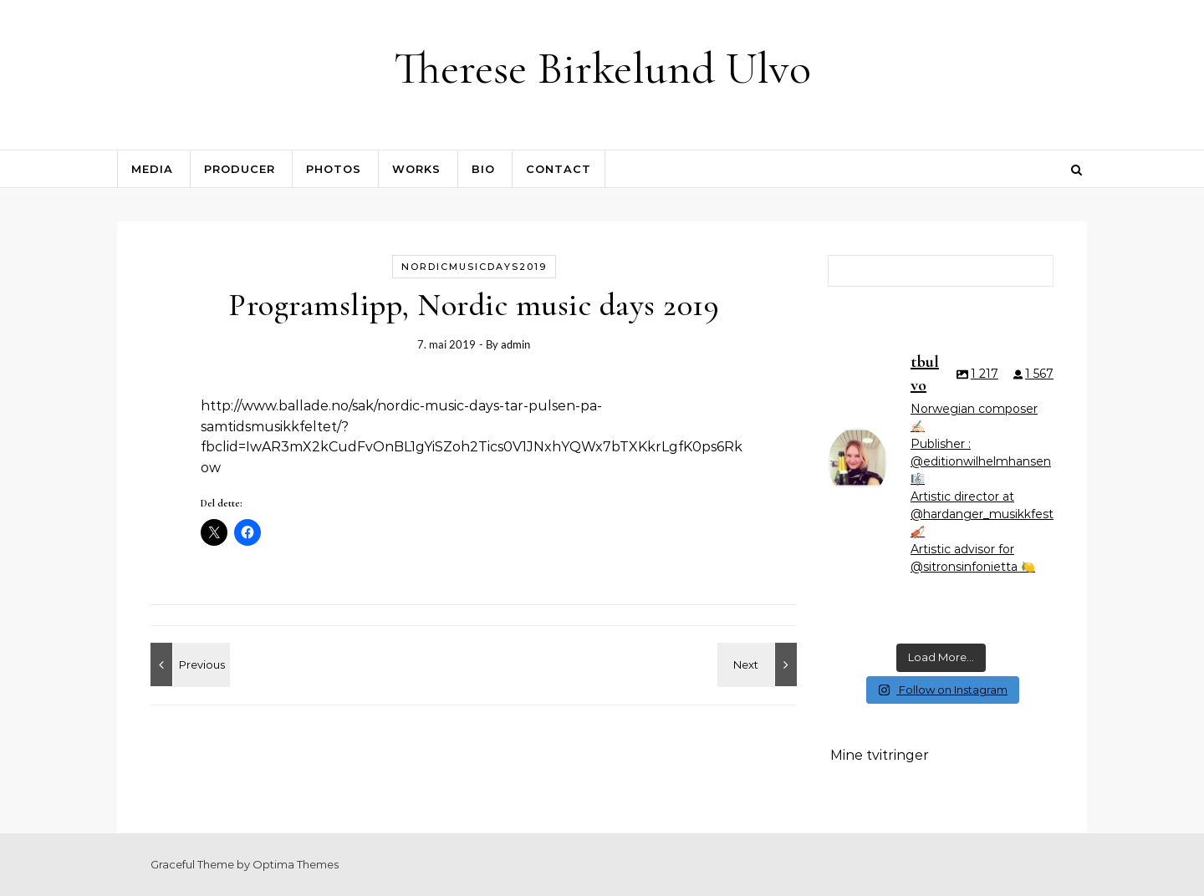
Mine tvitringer (879, 755)
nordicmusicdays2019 (474, 266)
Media (152, 169)
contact (558, 169)
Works (416, 169)
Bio (483, 169)
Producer (239, 169)
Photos (333, 169)
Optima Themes (296, 864)
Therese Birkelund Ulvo (602, 68)
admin (515, 344)
